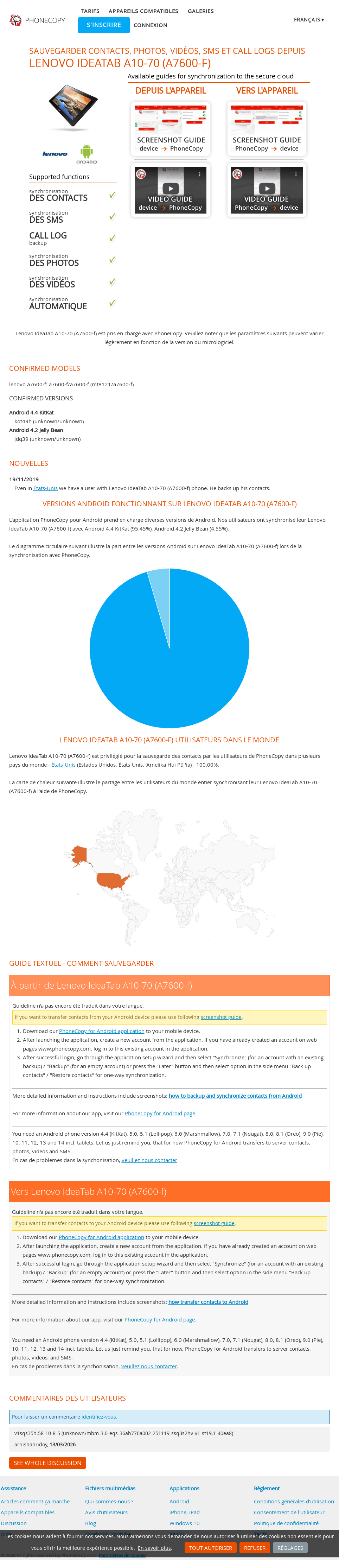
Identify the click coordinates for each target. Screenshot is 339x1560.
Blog (90, 1523)
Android (179, 1501)
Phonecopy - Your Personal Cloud (37, 20)
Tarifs (90, 10)
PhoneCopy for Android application (102, 1030)
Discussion (14, 1523)
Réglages (290, 1547)
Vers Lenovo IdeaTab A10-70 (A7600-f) (267, 129)
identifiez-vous (99, 1417)
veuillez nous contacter (149, 1159)
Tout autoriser (210, 1547)
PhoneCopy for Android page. (161, 1113)
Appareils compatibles (143, 10)
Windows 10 (185, 1523)
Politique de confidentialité (286, 1523)
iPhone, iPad (185, 1512)
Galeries (201, 10)
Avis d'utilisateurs (106, 1512)
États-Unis (45, 488)
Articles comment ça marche (35, 1501)
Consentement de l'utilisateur (289, 1512)
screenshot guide (221, 1017)
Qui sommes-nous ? (109, 1501)
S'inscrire (104, 25)
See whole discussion (48, 1463)
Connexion (150, 24)
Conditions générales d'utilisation (294, 1501)
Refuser (255, 1547)
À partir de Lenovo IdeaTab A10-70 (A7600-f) (170, 129)
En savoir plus (154, 1548)
